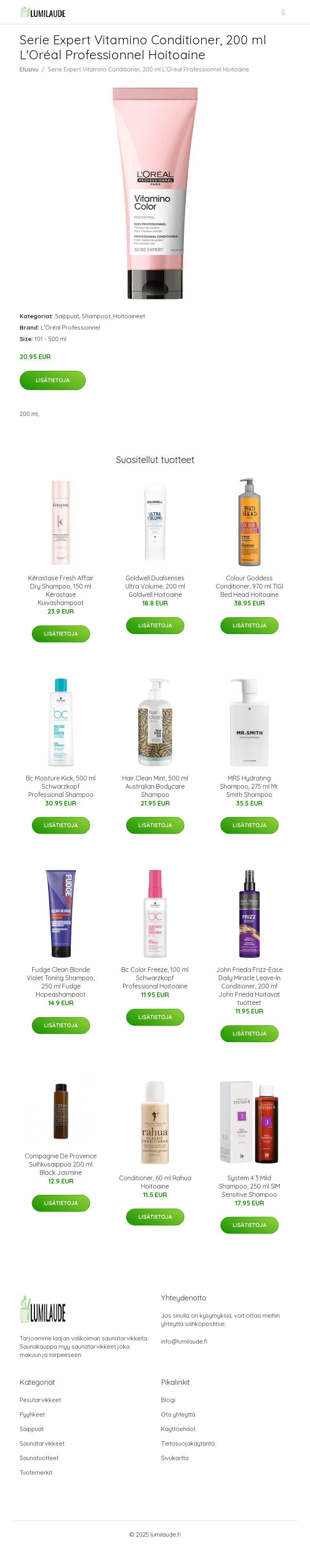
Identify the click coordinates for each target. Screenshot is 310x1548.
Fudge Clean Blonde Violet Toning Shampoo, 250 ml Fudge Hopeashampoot (61, 982)
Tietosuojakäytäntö (188, 1443)
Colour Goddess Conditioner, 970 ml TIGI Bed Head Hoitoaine (249, 586)
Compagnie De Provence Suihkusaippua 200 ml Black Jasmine (61, 1164)
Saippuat (67, 316)
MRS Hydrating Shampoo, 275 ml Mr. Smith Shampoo (249, 786)
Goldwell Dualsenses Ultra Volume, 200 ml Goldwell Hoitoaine (155, 586)
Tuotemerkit (36, 1472)
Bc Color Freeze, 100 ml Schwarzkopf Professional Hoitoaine (155, 978)
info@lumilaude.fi (184, 1341)
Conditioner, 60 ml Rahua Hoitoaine (155, 1182)
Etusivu (29, 69)
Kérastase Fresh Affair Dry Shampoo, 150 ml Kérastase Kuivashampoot (61, 590)
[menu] (283, 12)
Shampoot (96, 316)
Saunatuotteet (39, 1458)
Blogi (168, 1400)
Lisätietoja (53, 380)
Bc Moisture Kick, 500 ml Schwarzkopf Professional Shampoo (60, 786)
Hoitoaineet (129, 316)
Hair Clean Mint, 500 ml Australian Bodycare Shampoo (155, 786)
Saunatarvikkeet (42, 1443)
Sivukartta (175, 1458)
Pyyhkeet (32, 1414)
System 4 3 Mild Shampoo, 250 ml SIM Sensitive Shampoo (249, 1186)
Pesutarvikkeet (40, 1400)
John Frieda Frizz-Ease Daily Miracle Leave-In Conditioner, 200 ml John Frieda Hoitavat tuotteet (249, 986)
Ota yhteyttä (178, 1414)
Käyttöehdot (178, 1429)
